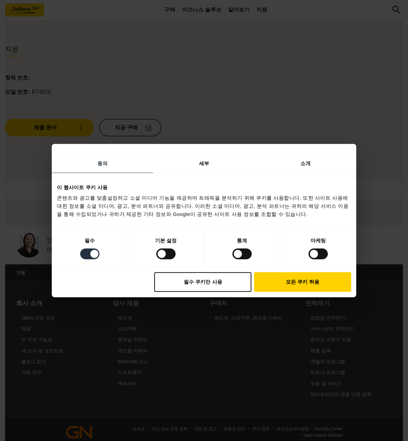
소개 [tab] (305, 163)
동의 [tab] (102, 163)
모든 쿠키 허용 (302, 282)
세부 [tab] (204, 163)
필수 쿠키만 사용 (203, 282)
